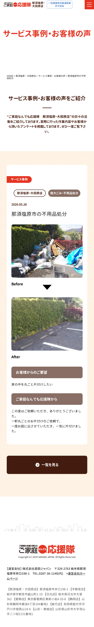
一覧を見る (47, 464)
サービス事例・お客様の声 (51, 76)
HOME (10, 76)
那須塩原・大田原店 (26, 76)
